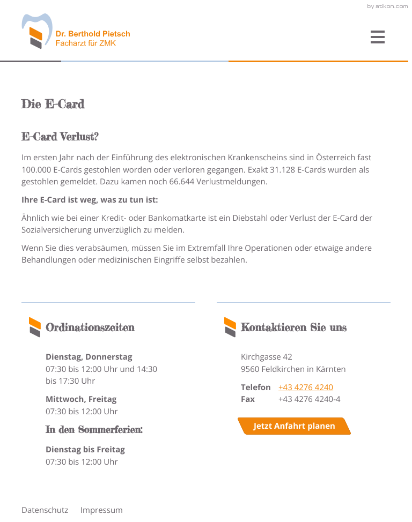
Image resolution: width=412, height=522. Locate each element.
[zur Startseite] (75, 31)
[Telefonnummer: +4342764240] (305, 388)
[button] (277, 37)
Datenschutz (44, 510)
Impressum (101, 510)
